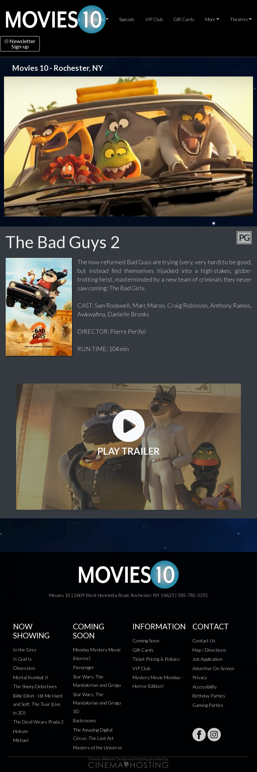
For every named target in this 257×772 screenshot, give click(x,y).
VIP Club (154, 19)
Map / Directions (209, 650)
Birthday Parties (208, 696)
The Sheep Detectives (35, 686)
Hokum (20, 731)
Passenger (83, 667)
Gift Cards (183, 19)
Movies (98, 19)
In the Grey (24, 649)
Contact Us (204, 640)
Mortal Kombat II (30, 677)
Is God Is (22, 659)
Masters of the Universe (97, 747)
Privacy (199, 677)
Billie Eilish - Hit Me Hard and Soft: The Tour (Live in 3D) (37, 704)
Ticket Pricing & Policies (156, 659)
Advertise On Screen (213, 668)
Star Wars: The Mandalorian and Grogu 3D (97, 702)
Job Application (207, 659)
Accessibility (204, 686)
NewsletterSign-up (19, 43)
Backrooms (84, 720)
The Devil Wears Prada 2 (38, 722)
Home (74, 19)
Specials (127, 19)
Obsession (24, 668)
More (210, 19)
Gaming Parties (207, 705)
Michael (20, 740)
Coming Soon (146, 640)
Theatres (239, 19)
